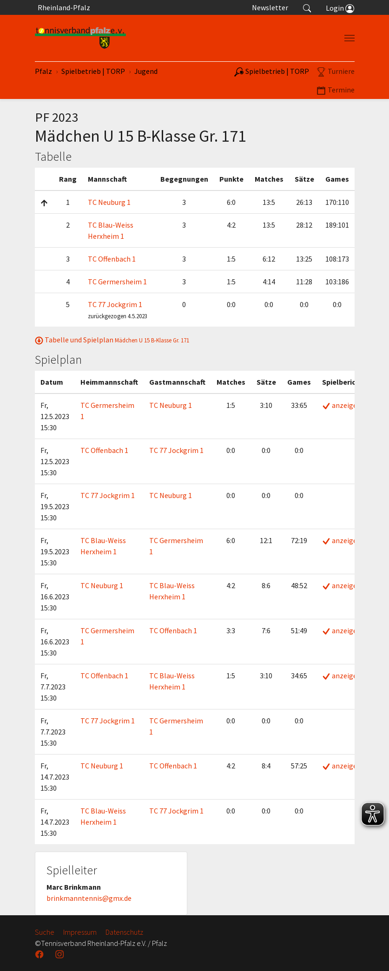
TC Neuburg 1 (109, 202)
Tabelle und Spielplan (112, 339)
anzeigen (341, 405)
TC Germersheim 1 (117, 281)
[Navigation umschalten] (349, 38)
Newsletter (270, 7)
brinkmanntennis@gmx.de (89, 898)
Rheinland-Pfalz (62, 7)
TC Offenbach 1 (112, 258)
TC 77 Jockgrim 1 (115, 304)
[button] (307, 7)
